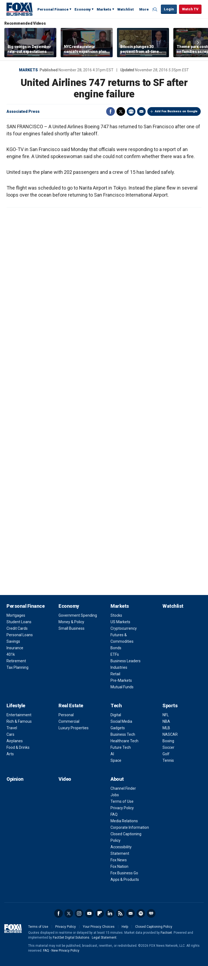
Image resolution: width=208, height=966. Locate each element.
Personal (66, 715)
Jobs (114, 795)
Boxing (168, 741)
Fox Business (19, 9)
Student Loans (18, 622)
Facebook (110, 111)
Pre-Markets (121, 680)
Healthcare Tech (124, 741)
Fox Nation (119, 866)
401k (10, 654)
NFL (165, 715)
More (144, 9)
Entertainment (18, 715)
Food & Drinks (18, 747)
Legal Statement (104, 937)
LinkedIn (110, 913)
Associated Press (23, 111)
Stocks (116, 615)
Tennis (168, 760)
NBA (166, 721)
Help (125, 927)
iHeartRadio (151, 913)
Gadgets (117, 728)
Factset (166, 933)
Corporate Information (129, 827)
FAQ (114, 814)
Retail (115, 674)
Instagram (79, 913)
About (117, 779)
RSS (120, 913)
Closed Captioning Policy (153, 927)
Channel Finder (123, 788)
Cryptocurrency (123, 628)
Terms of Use (122, 801)
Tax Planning (17, 667)
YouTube (89, 913)
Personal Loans (19, 635)
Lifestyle (15, 705)
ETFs (114, 654)
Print (131, 111)
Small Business (71, 628)
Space (115, 760)
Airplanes (14, 741)
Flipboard (99, 913)
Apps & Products (124, 879)
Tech (116, 705)
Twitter (120, 111)
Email (141, 111)
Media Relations (124, 821)
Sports (169, 705)
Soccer (168, 747)
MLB (166, 728)
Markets (104, 9)
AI (112, 754)
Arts (10, 754)
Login (169, 9)
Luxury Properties (73, 728)
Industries (118, 667)
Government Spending (77, 615)
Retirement (16, 661)
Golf (166, 754)
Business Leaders (125, 661)
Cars (10, 734)
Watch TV (190, 9)
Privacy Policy (122, 808)
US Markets (120, 622)
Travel (11, 728)
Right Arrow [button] (198, 42)
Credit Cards (17, 628)
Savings (13, 641)
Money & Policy (71, 622)
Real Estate (70, 705)
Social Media (121, 721)
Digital (115, 715)
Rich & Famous (19, 721)
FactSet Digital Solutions (71, 937)
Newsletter (130, 913)
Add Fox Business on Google (176, 111)
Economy (82, 9)
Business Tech (122, 734)
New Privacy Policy (65, 950)
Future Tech (120, 747)
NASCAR (170, 734)
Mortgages (15, 615)
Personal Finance (53, 9)
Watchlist (125, 9)
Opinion (15, 779)
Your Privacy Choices (99, 927)
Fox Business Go (124, 873)
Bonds (115, 648)
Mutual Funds (122, 687)
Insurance (14, 648)
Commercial (68, 721)
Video (64, 779)
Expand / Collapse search (155, 9)
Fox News (118, 860)
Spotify (140, 913)
